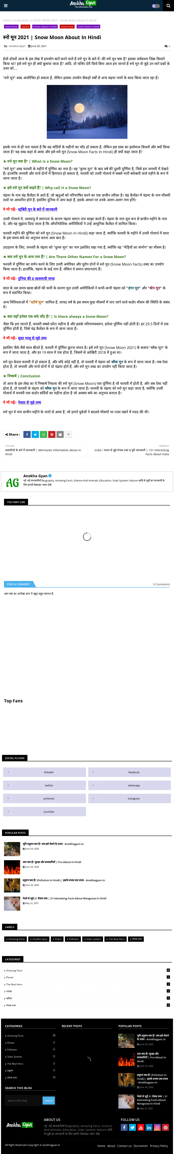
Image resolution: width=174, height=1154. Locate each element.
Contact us (124, 1146)
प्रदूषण (31, 1070)
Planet (88, 977)
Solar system (93, 939)
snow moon (67, 26)
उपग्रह (88, 991)
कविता (88, 998)
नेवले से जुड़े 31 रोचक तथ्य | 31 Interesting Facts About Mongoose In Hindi (64, 898)
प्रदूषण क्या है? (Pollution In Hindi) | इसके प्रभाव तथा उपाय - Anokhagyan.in (64, 880)
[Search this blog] (24, 1100)
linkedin (49, 772)
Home (7, 20)
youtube (49, 811)
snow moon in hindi (26, 20)
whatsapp (134, 785)
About (111, 1146)
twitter (49, 785)
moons (25, 26)
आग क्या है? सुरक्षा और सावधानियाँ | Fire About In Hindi (52, 862)
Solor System (31, 1056)
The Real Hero (117, 939)
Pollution (74, 939)
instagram (134, 798)
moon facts (11, 26)
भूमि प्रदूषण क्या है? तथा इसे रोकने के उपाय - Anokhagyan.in (53, 844)
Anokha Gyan (35, 475)
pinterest (49, 798)
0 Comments (161, 584)
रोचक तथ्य (137, 939)
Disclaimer (141, 1146)
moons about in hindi (45, 26)
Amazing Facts (16, 939)
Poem (58, 939)
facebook (134, 772)
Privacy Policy (159, 1146)
